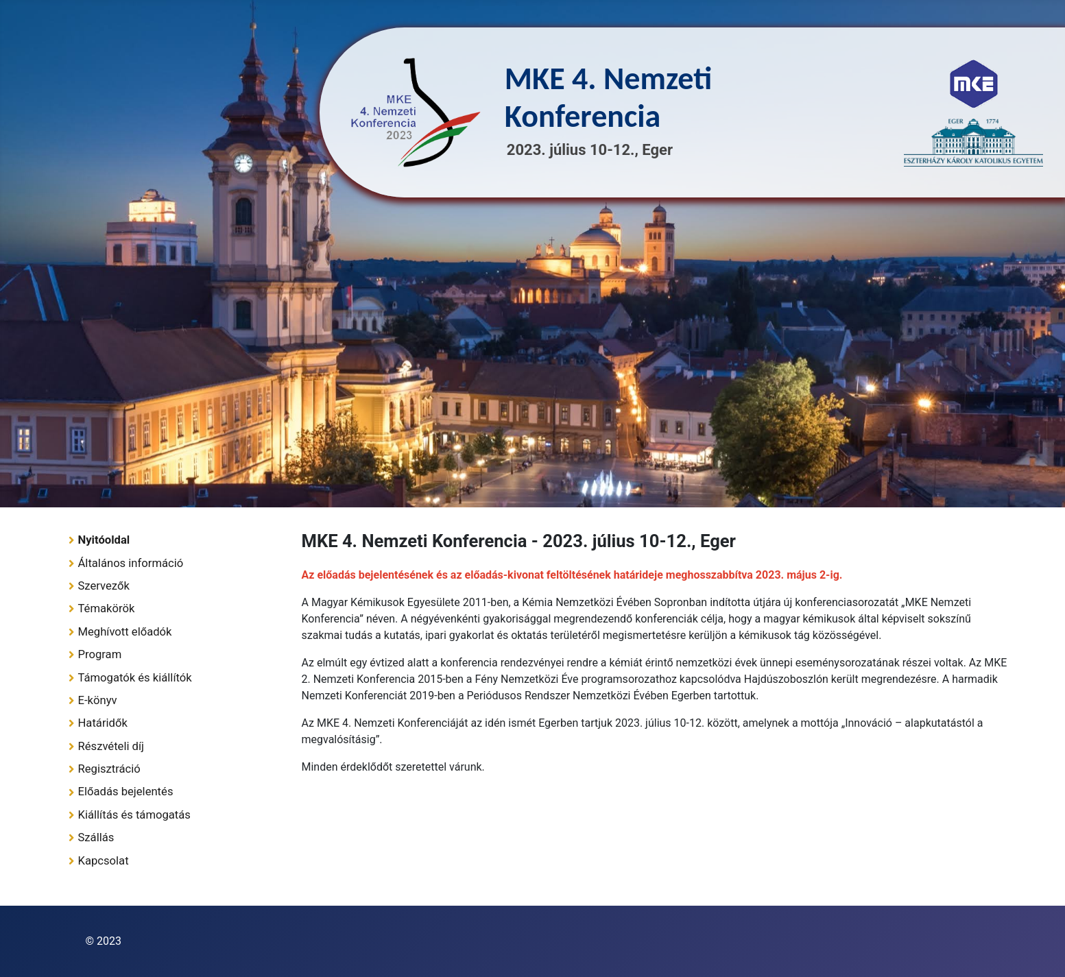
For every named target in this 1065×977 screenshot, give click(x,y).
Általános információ (131, 563)
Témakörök (106, 608)
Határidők (103, 722)
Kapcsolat (103, 860)
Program (100, 654)
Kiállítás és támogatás (134, 814)
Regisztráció (109, 768)
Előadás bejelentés (125, 791)
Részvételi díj (111, 746)
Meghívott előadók (125, 631)
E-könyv (97, 700)
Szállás (96, 837)
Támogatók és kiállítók (135, 677)
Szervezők (104, 585)
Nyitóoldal (104, 539)
